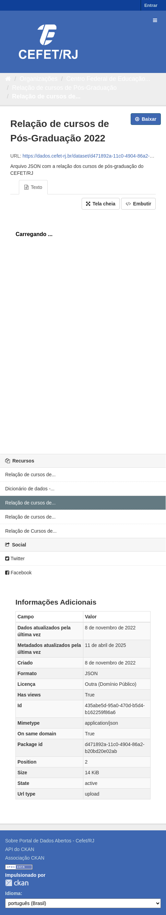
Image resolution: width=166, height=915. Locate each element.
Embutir (138, 203)
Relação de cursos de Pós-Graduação (64, 87)
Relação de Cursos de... (31, 531)
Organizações (39, 78)
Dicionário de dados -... (30, 488)
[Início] (8, 78)
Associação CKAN (24, 858)
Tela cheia (101, 203)
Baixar (145, 119)
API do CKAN (19, 849)
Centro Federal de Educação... (108, 78)
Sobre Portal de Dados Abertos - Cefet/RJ (49, 840)
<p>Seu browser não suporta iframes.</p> (83, 330)
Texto (33, 187)
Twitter (15, 558)
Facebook (18, 572)
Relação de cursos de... (46, 96)
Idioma (13, 893)
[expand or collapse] (155, 20)
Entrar (150, 5)
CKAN (16, 882)
